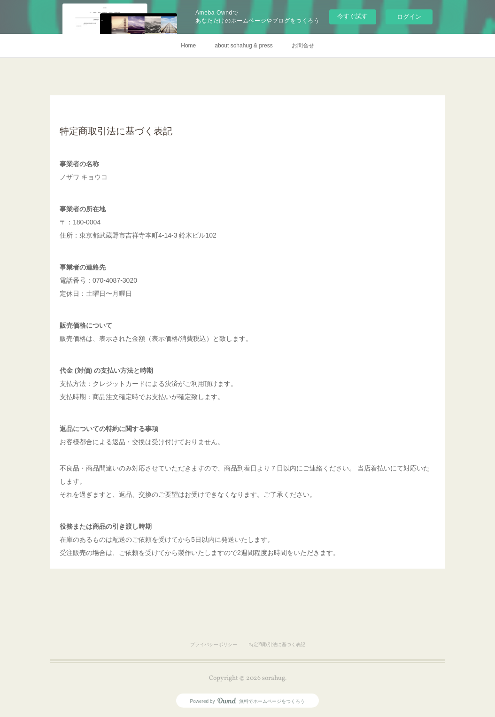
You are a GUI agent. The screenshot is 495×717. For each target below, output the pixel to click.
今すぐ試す (352, 16)
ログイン (409, 16)
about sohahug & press (243, 45)
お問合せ (303, 45)
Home (188, 45)
